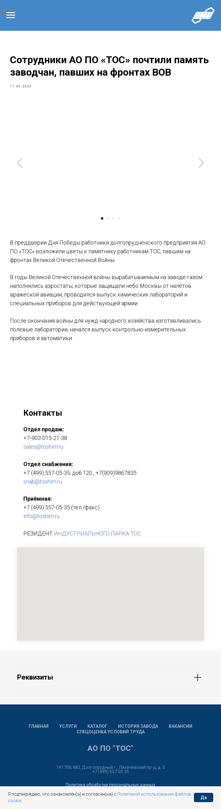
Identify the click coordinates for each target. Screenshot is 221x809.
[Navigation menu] (10, 15)
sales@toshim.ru (43, 450)
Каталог (97, 729)
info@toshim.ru (41, 519)
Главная (39, 729)
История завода (138, 729)
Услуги (68, 729)
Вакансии (180, 729)
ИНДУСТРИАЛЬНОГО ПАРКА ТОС (97, 536)
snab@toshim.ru (42, 484)
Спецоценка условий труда (111, 734)
